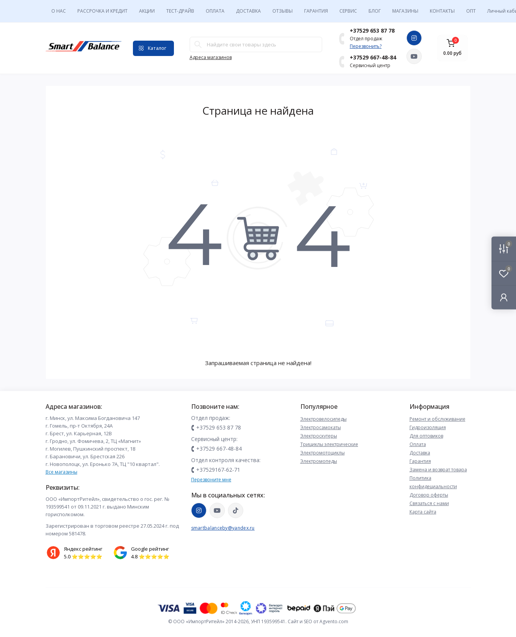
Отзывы (282, 11)
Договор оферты (429, 495)
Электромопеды (318, 461)
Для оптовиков (426, 436)
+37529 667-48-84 (373, 57)
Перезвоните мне (211, 479)
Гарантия (316, 11)
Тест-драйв (180, 11)
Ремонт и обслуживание (437, 419)
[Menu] (153, 48)
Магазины (405, 11)
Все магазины (61, 472)
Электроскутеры (318, 436)
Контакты (442, 11)
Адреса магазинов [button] (211, 57)
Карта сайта (423, 512)
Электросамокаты (320, 427)
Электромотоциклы (322, 452)
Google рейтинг (150, 548)
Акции (147, 11)
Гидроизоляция (428, 427)
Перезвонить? (366, 46)
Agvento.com (333, 621)
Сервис (348, 11)
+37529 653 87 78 (372, 30)
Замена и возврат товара (438, 469)
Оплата (215, 11)
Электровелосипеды (323, 419)
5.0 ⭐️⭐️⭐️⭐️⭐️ (83, 556)
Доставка (248, 11)
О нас (58, 11)
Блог (375, 11)
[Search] (198, 44)
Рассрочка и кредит (102, 11)
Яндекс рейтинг (83, 548)
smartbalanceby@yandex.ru (223, 528)
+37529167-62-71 (218, 469)
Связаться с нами (429, 503)
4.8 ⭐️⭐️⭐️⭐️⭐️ (150, 556)
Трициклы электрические (329, 444)
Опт (471, 11)
